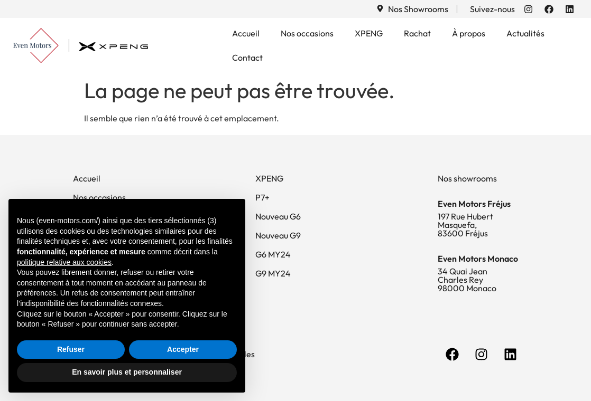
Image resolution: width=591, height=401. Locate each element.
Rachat (417, 33)
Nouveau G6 (278, 216)
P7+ (262, 197)
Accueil (246, 33)
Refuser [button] (71, 349)
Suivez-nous (492, 9)
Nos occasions (307, 33)
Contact (247, 57)
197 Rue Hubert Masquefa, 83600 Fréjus (465, 224)
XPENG (369, 33)
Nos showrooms (467, 178)
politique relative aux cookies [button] (64, 262)
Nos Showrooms (418, 9)
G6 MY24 (273, 254)
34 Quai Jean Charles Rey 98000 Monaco (467, 279)
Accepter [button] (183, 349)
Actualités (525, 33)
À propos (468, 33)
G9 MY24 (273, 273)
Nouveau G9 (278, 235)
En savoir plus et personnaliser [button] (127, 372)
